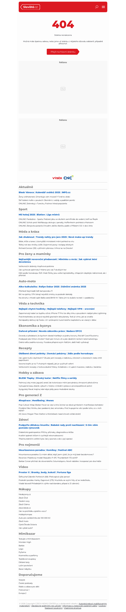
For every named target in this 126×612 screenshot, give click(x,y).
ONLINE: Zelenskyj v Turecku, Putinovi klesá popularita (43, 203)
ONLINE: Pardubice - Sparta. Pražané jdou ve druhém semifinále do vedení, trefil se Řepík (58, 219)
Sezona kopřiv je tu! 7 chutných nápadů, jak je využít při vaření (46, 364)
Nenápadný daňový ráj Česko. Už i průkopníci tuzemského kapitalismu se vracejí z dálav (57, 320)
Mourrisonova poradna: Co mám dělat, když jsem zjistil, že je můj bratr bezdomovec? (56, 454)
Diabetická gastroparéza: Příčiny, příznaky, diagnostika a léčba (46, 432)
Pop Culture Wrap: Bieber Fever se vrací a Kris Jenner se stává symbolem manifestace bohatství (61, 405)
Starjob (22, 580)
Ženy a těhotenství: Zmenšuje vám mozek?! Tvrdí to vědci (44, 197)
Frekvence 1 (24, 590)
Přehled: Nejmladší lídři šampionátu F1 (36, 291)
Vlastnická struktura (72, 608)
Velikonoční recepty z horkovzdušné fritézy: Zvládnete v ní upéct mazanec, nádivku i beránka (60, 367)
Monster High (25, 542)
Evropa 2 (22, 593)
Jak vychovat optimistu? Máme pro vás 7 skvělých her (42, 270)
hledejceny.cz (25, 494)
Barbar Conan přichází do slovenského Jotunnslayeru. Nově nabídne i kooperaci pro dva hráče (60, 461)
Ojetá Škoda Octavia (28, 524)
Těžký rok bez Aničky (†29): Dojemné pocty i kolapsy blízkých (46, 245)
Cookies (102, 606)
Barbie (21, 545)
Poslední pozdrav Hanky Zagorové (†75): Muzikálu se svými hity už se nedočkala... (55, 480)
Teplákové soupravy (27, 559)
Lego (21, 549)
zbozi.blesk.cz (25, 508)
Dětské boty (24, 562)
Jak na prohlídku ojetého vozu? (33, 511)
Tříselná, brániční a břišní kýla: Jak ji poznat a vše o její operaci (46, 439)
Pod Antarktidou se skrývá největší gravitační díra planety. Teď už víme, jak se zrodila (56, 317)
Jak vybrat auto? (26, 528)
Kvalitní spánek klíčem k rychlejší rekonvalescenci (41, 435)
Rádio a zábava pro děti (29, 586)
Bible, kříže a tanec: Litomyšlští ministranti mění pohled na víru (46, 241)
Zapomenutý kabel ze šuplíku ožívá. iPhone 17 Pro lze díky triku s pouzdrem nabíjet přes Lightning (62, 313)
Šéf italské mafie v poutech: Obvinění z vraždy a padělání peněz (47, 200)
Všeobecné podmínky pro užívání (46, 606)
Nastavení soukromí (54, 608)
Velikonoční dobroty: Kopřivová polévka (36, 266)
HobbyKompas (25, 514)
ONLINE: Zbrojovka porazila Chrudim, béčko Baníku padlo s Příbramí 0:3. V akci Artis (56, 226)
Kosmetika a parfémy (28, 555)
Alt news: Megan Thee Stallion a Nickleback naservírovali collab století (50, 414)
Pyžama (22, 552)
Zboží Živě (23, 498)
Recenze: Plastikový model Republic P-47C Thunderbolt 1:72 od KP (48, 458)
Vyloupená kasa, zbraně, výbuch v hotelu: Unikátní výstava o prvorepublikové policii (55, 386)
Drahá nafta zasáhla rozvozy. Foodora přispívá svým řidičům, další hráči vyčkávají (54, 342)
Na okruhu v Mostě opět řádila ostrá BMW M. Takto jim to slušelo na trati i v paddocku (56, 298)
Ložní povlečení (26, 565)
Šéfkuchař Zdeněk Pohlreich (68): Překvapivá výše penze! (44, 477)
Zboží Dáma (24, 504)
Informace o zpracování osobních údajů (80, 606)
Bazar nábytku (25, 569)
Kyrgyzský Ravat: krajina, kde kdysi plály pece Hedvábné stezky (47, 389)
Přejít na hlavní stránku (63, 51)
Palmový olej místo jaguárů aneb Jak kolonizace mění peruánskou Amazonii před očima (58, 382)
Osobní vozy (24, 501)
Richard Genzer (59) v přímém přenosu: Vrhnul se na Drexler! (46, 248)
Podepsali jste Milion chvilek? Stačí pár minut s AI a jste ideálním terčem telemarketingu (58, 339)
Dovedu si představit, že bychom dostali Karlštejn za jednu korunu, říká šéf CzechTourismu (58, 336)
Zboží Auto (23, 521)
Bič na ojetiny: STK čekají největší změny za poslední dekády (45, 294)
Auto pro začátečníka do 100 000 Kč (34, 518)
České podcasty (26, 583)
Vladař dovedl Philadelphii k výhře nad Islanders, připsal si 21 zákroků (49, 483)
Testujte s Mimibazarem (29, 539)
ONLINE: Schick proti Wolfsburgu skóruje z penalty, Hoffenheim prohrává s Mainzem (56, 222)
